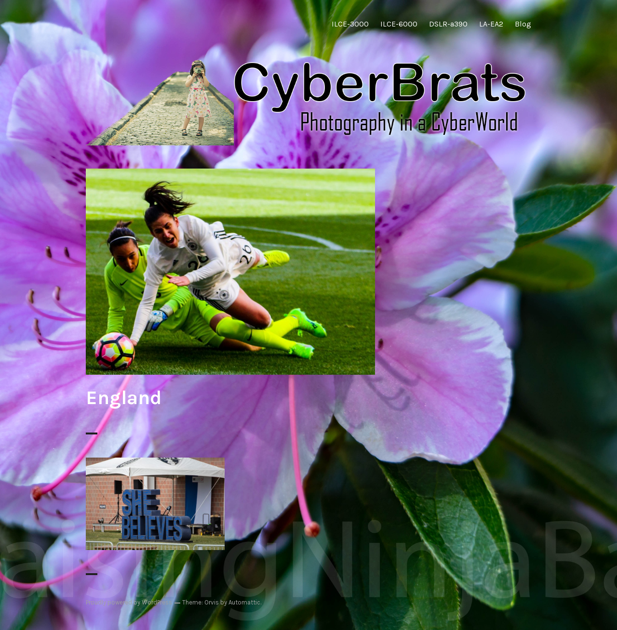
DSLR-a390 (448, 23)
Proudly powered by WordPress (129, 602)
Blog (523, 23)
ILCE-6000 (398, 23)
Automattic (244, 602)
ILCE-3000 (350, 23)
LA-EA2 (491, 23)
